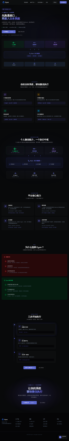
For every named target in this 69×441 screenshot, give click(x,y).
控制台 (55, 2)
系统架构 (26, 2)
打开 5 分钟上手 (29, 367)
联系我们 (45, 426)
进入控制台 (41, 367)
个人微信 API (18, 421)
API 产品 (32, 2)
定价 (47, 2)
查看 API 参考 (21, 31)
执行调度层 (18, 424)
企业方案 (45, 424)
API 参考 (31, 424)
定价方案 (45, 421)
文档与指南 (41, 2)
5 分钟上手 (29, 402)
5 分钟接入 (63, 2)
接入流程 (18, 426)
